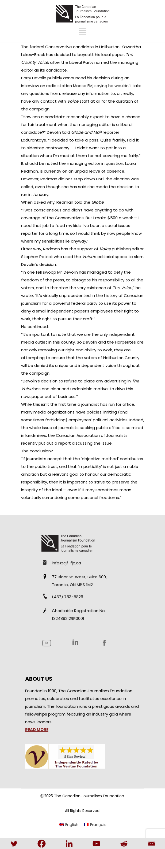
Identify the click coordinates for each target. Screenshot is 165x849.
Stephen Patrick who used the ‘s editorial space (74, 256)
